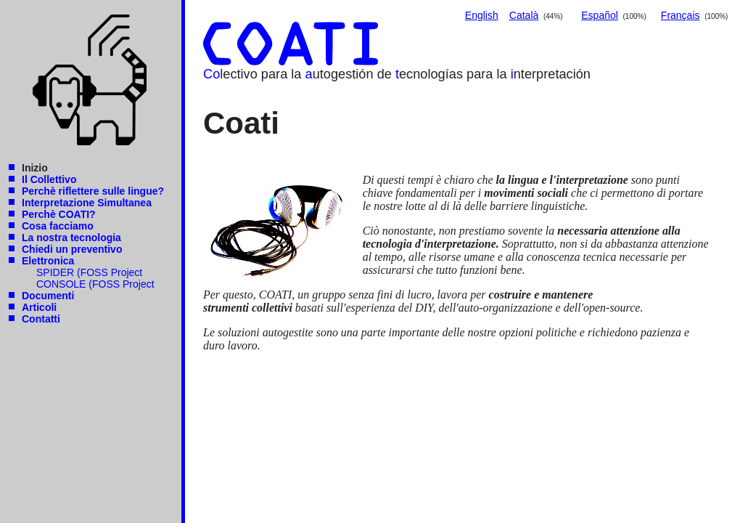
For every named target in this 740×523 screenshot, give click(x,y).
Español (599, 15)
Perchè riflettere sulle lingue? (93, 191)
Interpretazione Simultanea (87, 202)
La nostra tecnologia (71, 237)
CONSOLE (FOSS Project (95, 284)
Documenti (48, 295)
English (481, 15)
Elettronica (48, 261)
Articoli (39, 307)
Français (680, 15)
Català (523, 15)
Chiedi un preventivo (72, 249)
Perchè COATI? (59, 214)
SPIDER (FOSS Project (89, 272)
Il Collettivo (49, 179)
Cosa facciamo (58, 226)
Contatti (41, 319)
